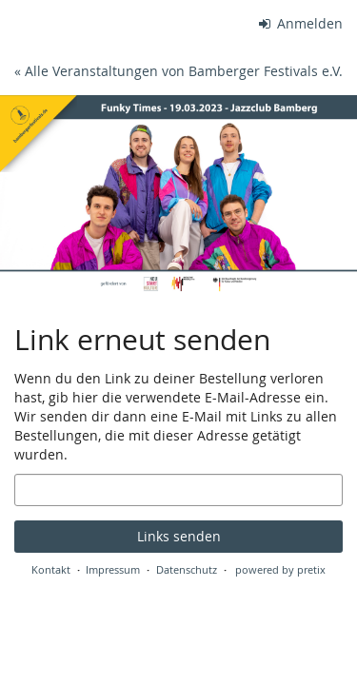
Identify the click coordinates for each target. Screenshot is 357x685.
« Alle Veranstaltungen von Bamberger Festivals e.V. (178, 71)
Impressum (113, 569)
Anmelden (301, 23)
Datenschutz (186, 569)
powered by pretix (280, 569)
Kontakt (50, 569)
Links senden (179, 536)
